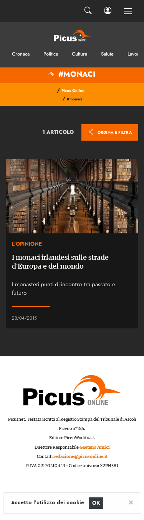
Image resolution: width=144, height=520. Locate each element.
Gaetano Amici (94, 447)
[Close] (131, 502)
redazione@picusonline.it (80, 456)
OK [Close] (96, 503)
